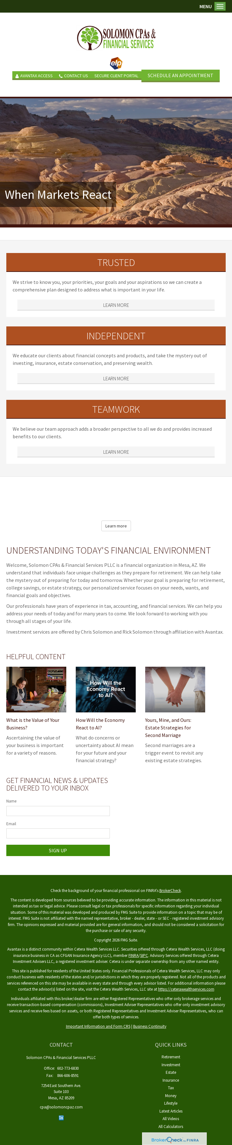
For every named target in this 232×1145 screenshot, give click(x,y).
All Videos (171, 1118)
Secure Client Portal (116, 75)
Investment (171, 1064)
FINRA (133, 955)
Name (11, 801)
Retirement (171, 1057)
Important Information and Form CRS (98, 1026)
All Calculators (170, 1126)
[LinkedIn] (61, 1117)
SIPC (144, 955)
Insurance (171, 1080)
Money (170, 1095)
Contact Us (73, 75)
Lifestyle (170, 1103)
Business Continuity (149, 1026)
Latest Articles (170, 1111)
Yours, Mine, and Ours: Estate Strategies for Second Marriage (168, 727)
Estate (171, 1072)
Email (11, 823)
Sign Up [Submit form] (58, 850)
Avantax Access (34, 75)
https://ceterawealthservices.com (186, 989)
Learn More (116, 305)
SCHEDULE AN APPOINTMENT (180, 75)
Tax (171, 1087)
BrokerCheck (170, 890)
